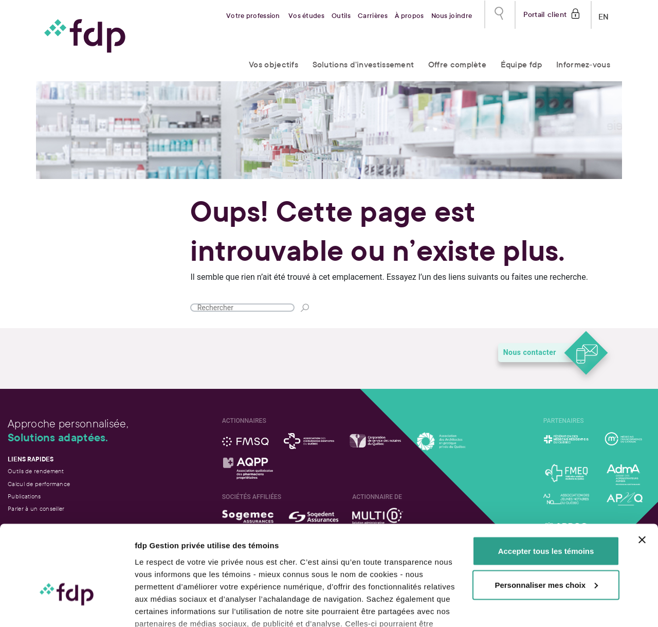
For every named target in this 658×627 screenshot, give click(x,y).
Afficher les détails (169, 606)
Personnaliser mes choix (546, 516)
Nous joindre (451, 16)
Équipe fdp (521, 64)
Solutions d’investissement (363, 64)
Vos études (306, 16)
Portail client (545, 13)
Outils (341, 16)
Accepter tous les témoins (546, 482)
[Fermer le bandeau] (642, 471)
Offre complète (457, 64)
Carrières (373, 16)
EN (603, 14)
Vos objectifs (273, 64)
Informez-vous (583, 64)
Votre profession (253, 16)
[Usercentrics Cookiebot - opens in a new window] (67, 607)
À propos (409, 16)
